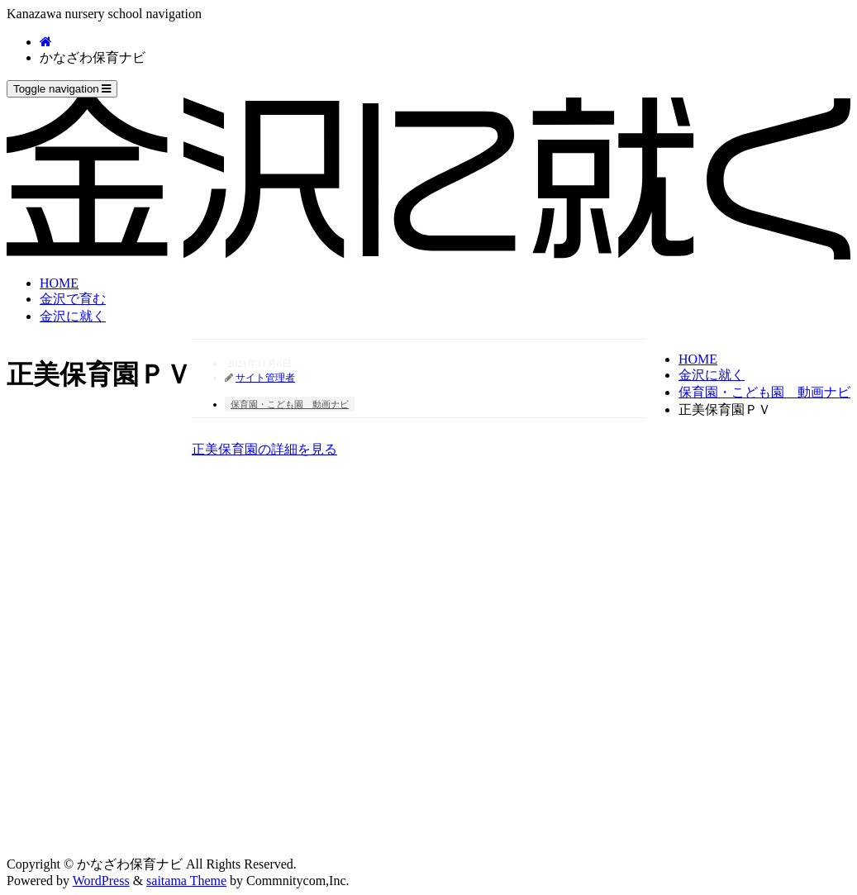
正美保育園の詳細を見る (264, 449)
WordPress (101, 881)
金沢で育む (73, 299)
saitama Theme (186, 881)
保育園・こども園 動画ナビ (764, 392)
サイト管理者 (265, 377)
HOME (59, 283)
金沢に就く (73, 316)
